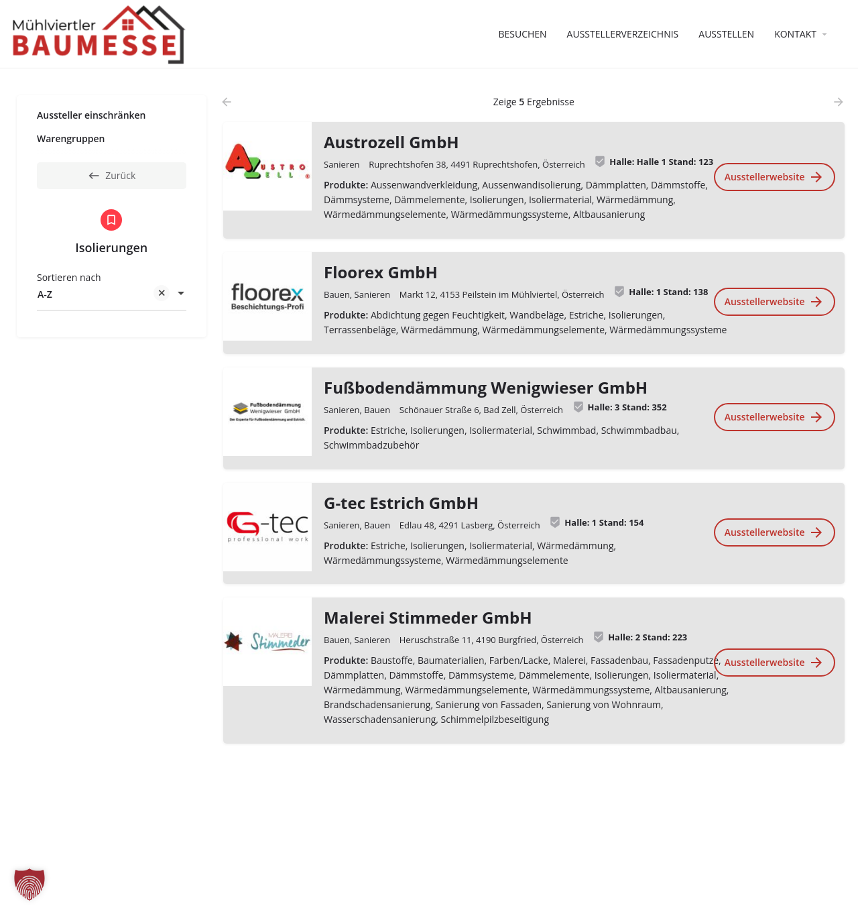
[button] (29, 884)
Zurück (111, 175)
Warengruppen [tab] (71, 138)
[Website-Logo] (101, 33)
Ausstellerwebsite (774, 177)
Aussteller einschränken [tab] (91, 115)
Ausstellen (726, 33)
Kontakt (795, 33)
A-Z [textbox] (104, 295)
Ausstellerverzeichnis (623, 33)
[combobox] (111, 294)
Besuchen (522, 33)
